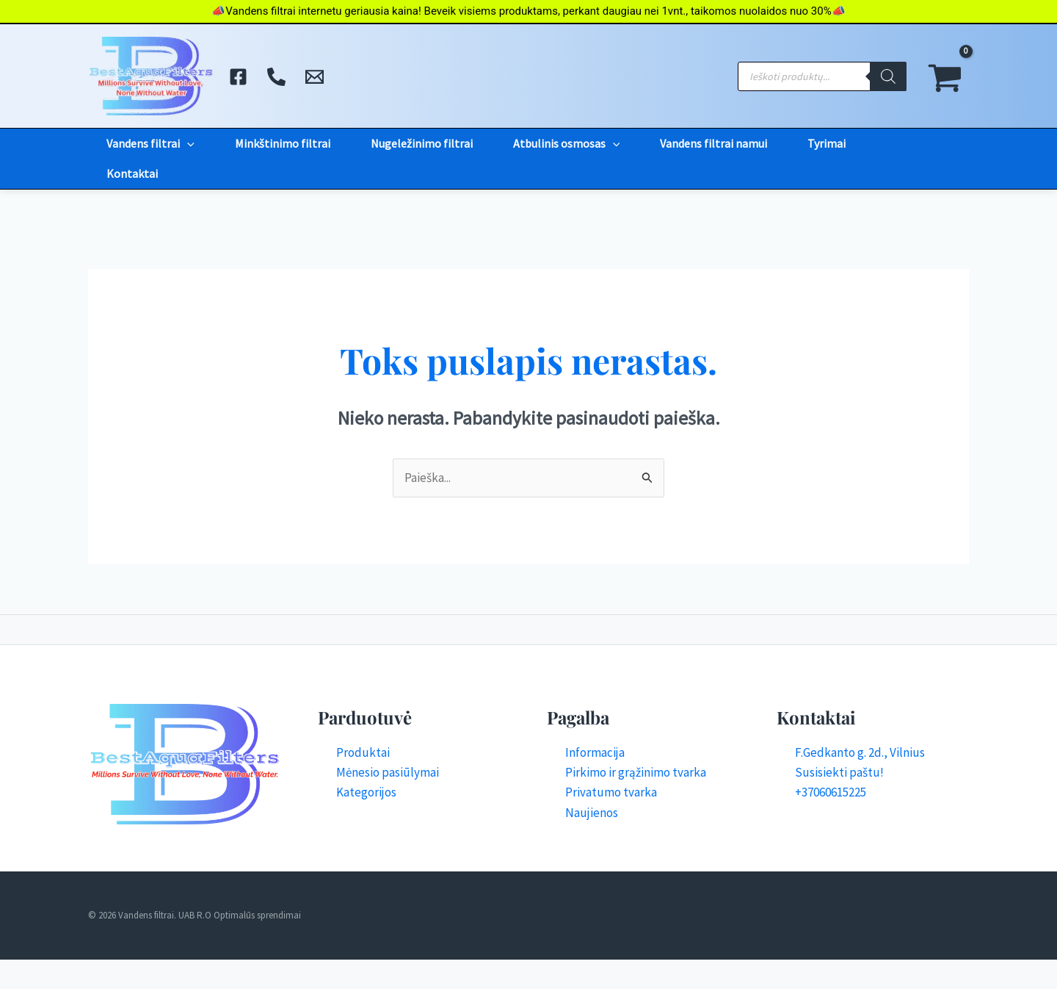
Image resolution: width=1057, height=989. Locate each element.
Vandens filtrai (150, 143)
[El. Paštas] (314, 77)
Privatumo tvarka (611, 792)
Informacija (595, 752)
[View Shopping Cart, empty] (945, 76)
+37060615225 (830, 792)
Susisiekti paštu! (839, 772)
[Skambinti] (276, 77)
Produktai (363, 752)
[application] (187, 143)
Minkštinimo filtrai (282, 143)
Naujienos (591, 813)
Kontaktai (132, 173)
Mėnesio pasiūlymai (387, 772)
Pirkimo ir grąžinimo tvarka (635, 772)
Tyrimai (826, 143)
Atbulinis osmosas (566, 143)
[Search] (888, 76)
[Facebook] (238, 77)
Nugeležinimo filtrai (422, 143)
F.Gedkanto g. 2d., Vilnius (860, 752)
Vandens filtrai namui (713, 143)
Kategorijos (366, 792)
